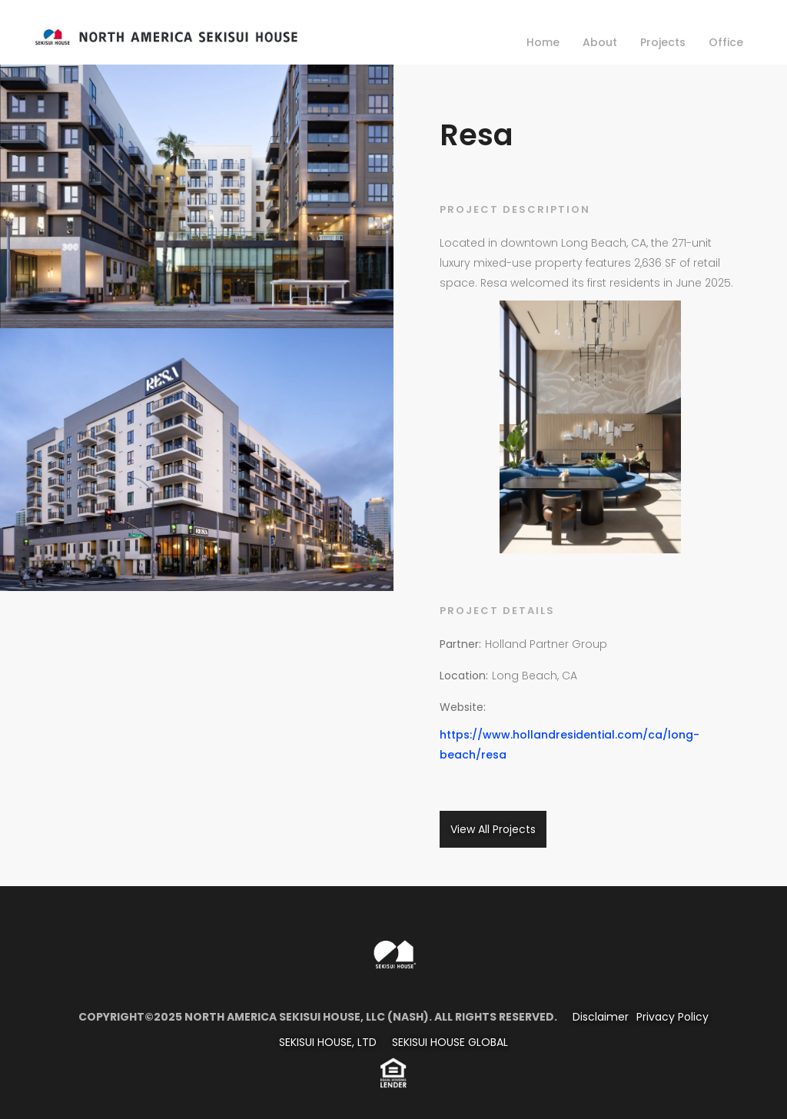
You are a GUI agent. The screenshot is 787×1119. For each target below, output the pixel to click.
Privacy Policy (672, 1016)
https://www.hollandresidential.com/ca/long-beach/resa (569, 744)
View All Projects (493, 829)
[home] (165, 34)
